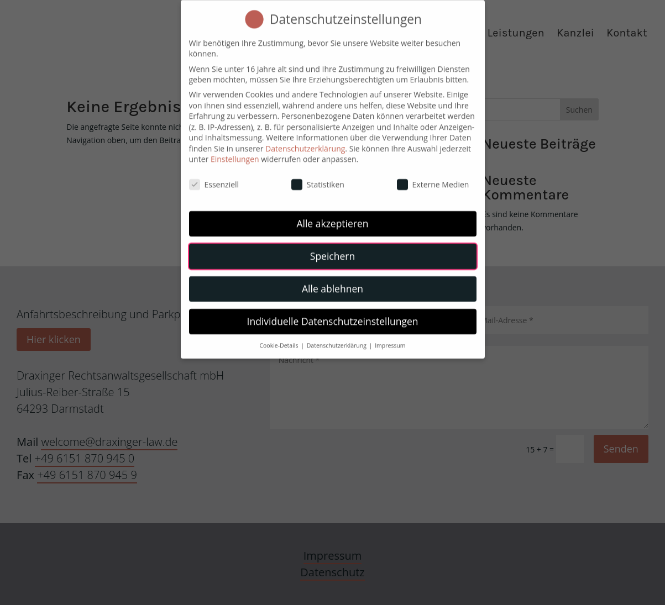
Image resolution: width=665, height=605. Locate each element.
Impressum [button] (390, 338)
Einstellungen (235, 151)
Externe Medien (433, 177)
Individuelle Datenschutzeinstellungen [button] (332, 313)
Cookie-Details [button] (279, 338)
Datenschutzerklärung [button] (337, 338)
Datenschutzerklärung (305, 141)
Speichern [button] (332, 248)
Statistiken (317, 177)
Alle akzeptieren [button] (332, 216)
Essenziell (214, 177)
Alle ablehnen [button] (332, 281)
